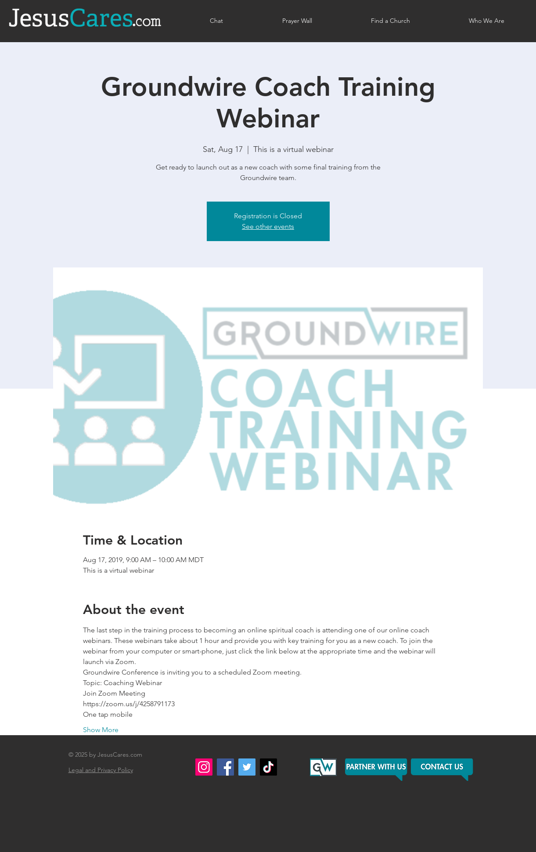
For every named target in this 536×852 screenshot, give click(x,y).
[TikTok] (268, 767)
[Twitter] (246, 767)
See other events (268, 226)
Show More (101, 730)
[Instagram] (203, 767)
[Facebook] (225, 767)
